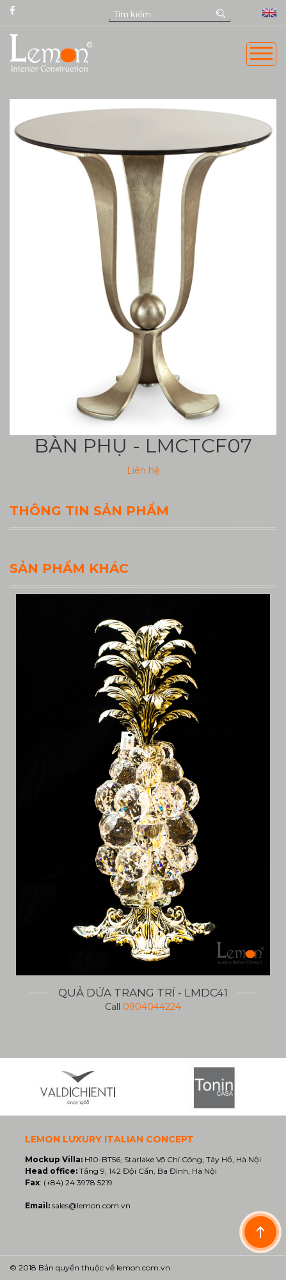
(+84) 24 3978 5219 (78, 1182)
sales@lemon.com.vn (91, 1205)
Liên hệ (143, 470)
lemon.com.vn (143, 1267)
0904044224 (152, 1006)
